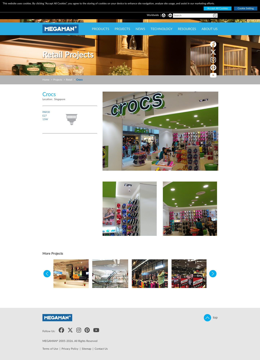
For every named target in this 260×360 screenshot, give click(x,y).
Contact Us (101, 349)
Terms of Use (50, 349)
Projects (57, 80)
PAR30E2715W (46, 116)
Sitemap (86, 349)
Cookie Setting (246, 8)
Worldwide (153, 15)
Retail (69, 80)
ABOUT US (210, 29)
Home (45, 80)
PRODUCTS (100, 29)
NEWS (140, 29)
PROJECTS (122, 29)
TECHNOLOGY (161, 29)
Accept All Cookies (217, 8)
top (211, 317)
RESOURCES (187, 29)
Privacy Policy (70, 349)
